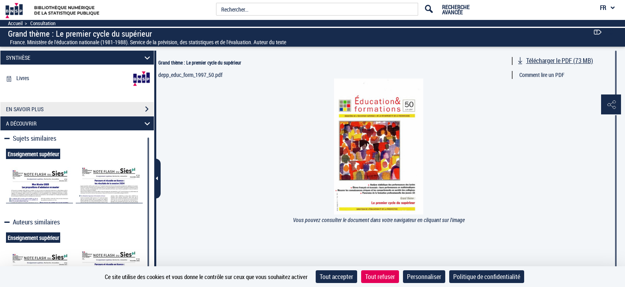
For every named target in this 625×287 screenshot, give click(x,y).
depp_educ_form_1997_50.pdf (190, 75)
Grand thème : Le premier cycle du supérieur (199, 62)
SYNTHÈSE (79, 58)
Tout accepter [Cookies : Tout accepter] (336, 276)
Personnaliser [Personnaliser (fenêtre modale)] (424, 276)
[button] (611, 104)
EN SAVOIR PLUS (80, 109)
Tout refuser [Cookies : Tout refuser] (380, 276)
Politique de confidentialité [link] (486, 276)
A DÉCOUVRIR (79, 123)
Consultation (42, 23)
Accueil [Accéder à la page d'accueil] (15, 23)
